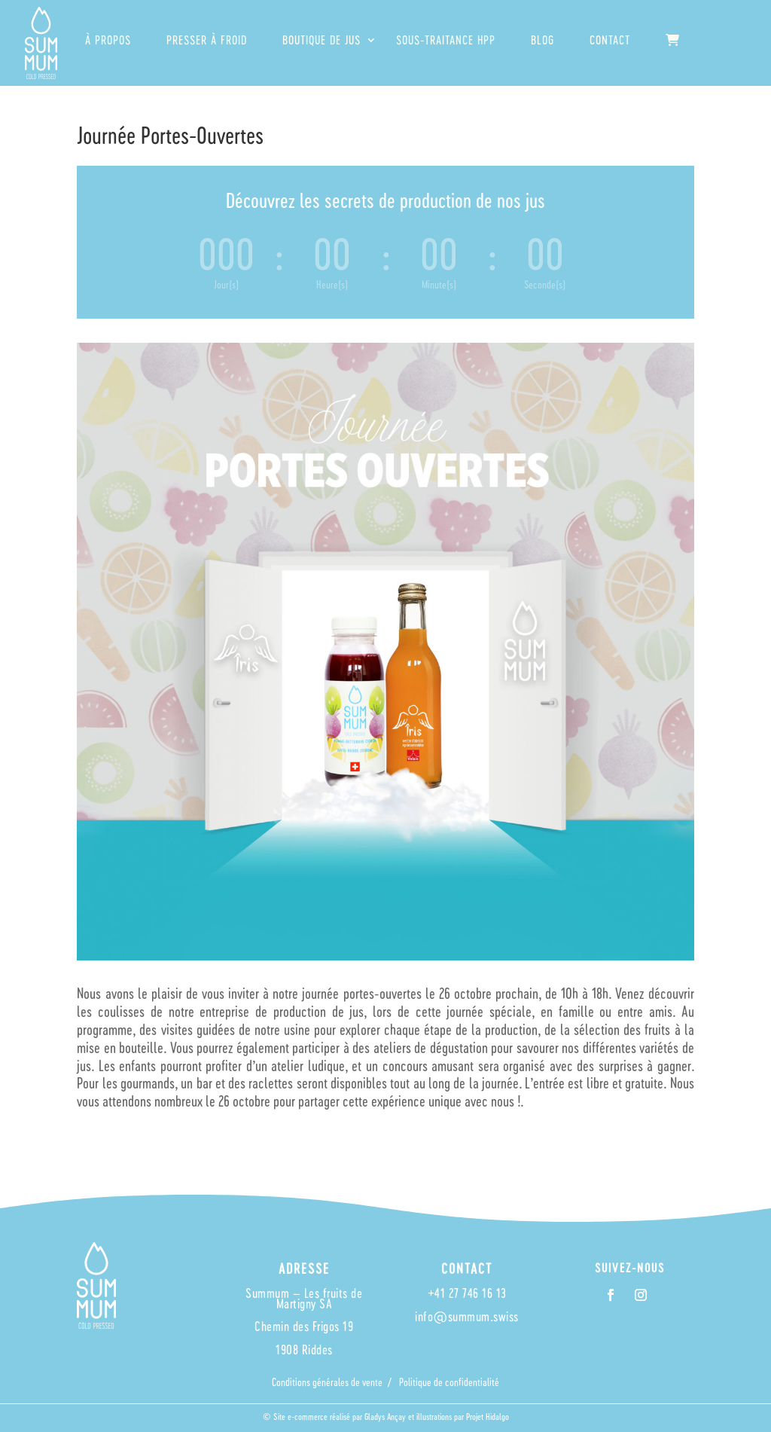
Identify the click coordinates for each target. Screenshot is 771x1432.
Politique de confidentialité (449, 1382)
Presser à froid (206, 41)
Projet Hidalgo (487, 1416)
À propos (108, 41)
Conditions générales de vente (327, 1382)
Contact (610, 41)
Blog (542, 41)
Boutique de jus (321, 41)
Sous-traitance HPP (445, 41)
